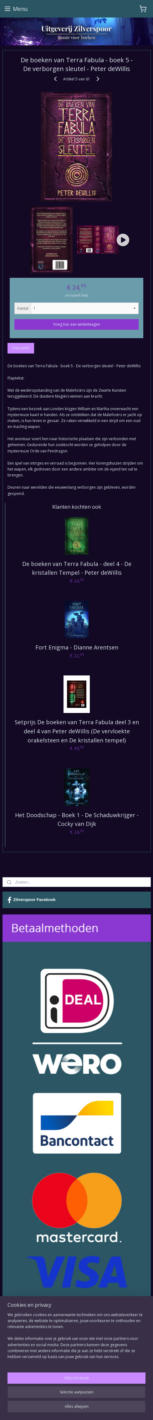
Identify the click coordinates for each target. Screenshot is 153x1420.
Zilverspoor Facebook (32, 900)
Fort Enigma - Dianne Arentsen (76, 647)
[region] (76, 1338)
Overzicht (20, 348)
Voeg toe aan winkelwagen (76, 324)
